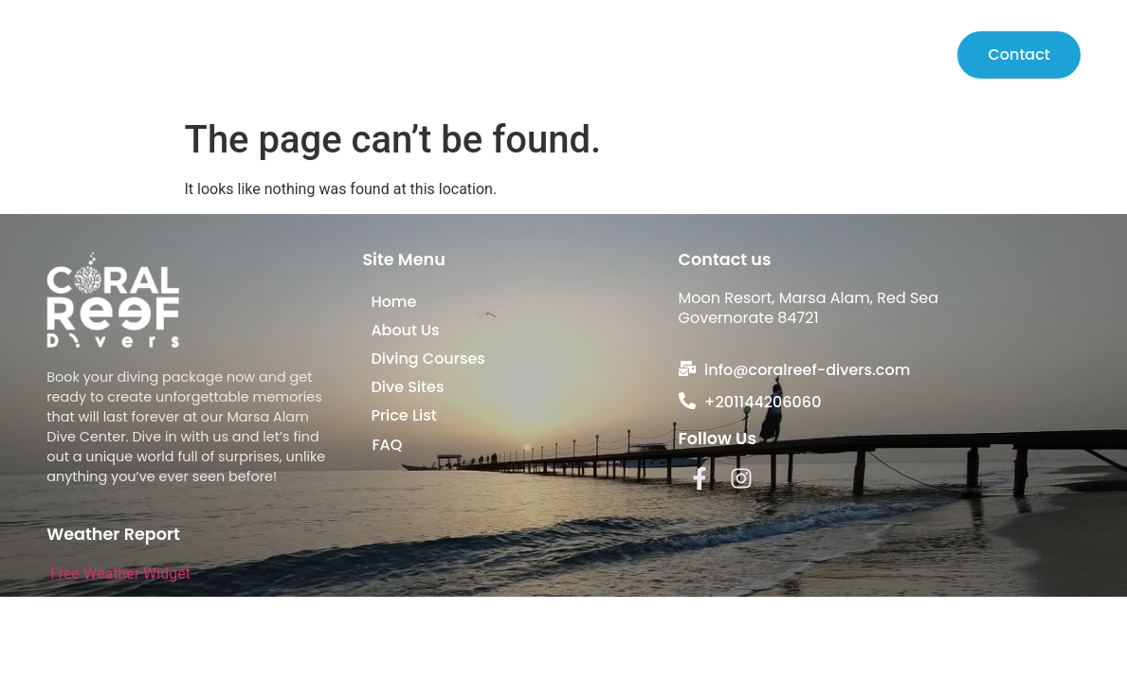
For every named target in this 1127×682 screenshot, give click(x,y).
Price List (911, 54)
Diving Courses (715, 54)
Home (531, 54)
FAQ (387, 445)
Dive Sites (825, 54)
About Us (606, 54)
